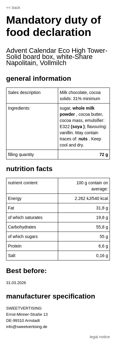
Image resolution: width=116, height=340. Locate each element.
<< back (13, 7)
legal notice (100, 336)
